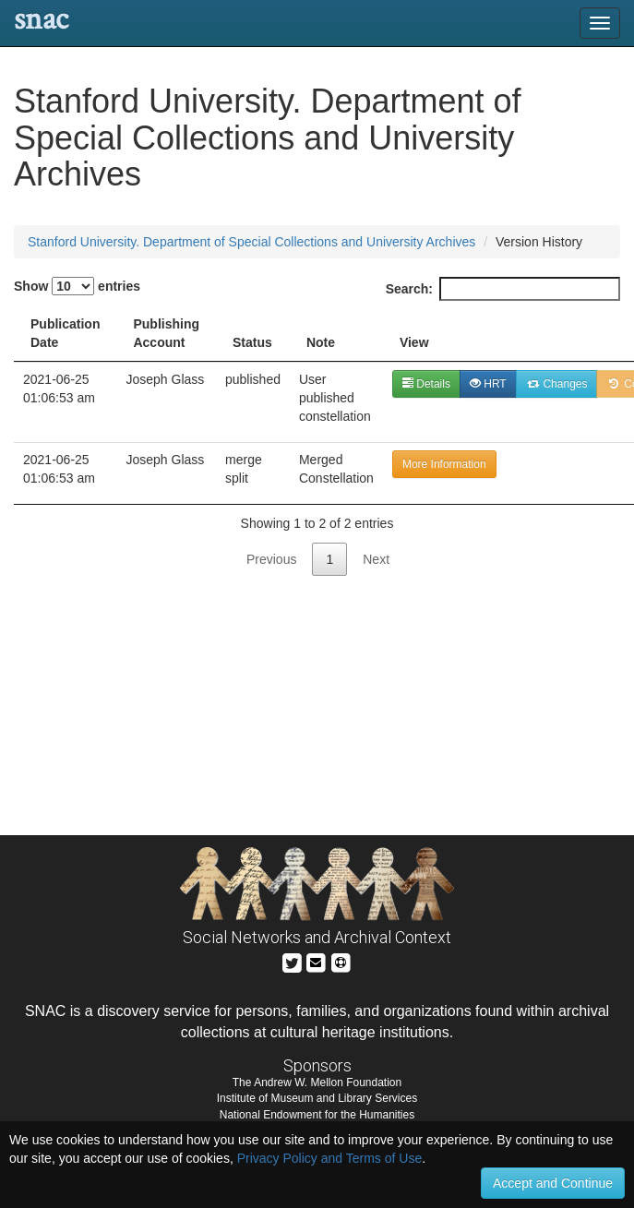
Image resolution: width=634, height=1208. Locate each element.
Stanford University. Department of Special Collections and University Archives (251, 241)
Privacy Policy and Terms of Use (329, 1158)
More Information (444, 464)
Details (426, 383)
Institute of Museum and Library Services (317, 1098)
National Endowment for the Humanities (317, 1114)
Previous (271, 559)
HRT (488, 383)
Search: (503, 289)
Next (376, 559)
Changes (557, 383)
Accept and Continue (553, 1183)
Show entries (77, 286)
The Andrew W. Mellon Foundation (317, 1082)
